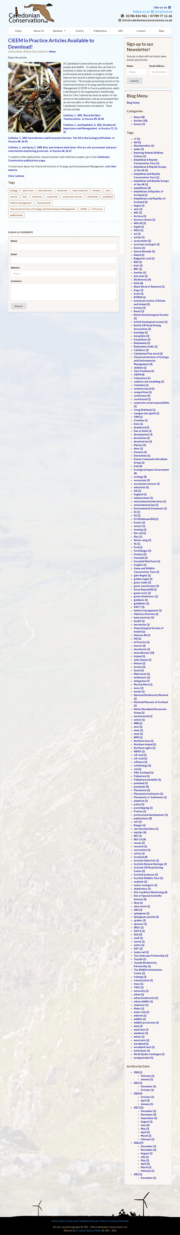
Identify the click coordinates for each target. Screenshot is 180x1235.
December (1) (148, 1086)
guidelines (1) (141, 603)
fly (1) (137, 543)
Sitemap (123, 1221)
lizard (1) (139, 670)
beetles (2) (140, 272)
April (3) (145, 1132)
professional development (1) (151, 815)
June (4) (145, 1125)
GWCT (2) (139, 607)
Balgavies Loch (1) (144, 258)
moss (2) (138, 688)
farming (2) (140, 529)
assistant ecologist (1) (147, 244)
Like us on (162, 7)
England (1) (140, 494)
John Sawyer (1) (142, 659)
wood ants (62, 190)
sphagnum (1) (141, 913)
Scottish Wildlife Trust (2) (148, 878)
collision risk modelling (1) (149, 381)
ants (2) (138, 209)
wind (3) (138, 1026)
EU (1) (137, 515)
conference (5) (142, 395)
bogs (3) (138, 290)
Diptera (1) (140, 445)
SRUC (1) (139, 927)
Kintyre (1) (139, 663)
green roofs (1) (142, 593)
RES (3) (138, 835)
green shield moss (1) (146, 596)
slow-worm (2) (142, 906)
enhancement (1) (143, 498)
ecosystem (52, 197)
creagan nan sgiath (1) (146, 413)
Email (14, 254)
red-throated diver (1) (146, 828)
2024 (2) (138, 1072)
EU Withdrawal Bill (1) (146, 519)
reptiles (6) (140, 832)
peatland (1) (141, 783)
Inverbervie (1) (142, 649)
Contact (141, 30)
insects (14, 197)
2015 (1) (138, 1174)
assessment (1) (142, 240)
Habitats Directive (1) (146, 614)
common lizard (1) (144, 388)
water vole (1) (141, 1012)
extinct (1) (139, 526)
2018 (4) (138, 1093)
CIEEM (83, 209)
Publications (100, 30)
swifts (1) (139, 945)
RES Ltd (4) (140, 839)
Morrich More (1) (143, 684)
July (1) (145, 1157)
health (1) (139, 621)
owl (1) (137, 769)
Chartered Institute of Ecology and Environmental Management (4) (151, 361)
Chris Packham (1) (144, 371)
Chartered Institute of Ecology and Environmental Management (42, 209)
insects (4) (140, 645)
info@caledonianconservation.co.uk (147, 20)
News (53, 51)
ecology (14, 190)
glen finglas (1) (142, 575)
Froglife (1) (140, 564)
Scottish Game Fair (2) (146, 860)
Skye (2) (138, 902)
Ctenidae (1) (141, 420)
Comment (16, 281)
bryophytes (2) (142, 339)
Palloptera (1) (142, 776)
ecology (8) (140, 476)
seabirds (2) (140, 881)
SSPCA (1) (139, 931)
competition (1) (143, 392)
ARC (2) (138, 212)
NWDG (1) (139, 751)
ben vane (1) (141, 276)
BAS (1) (138, 262)
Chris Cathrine (16, 176)
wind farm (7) (141, 1029)
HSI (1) (137, 638)
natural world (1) (143, 716)
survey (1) (139, 941)
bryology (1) (141, 332)
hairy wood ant (80, 190)
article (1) (139, 237)
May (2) (145, 1160)
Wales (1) (139, 1008)
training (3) (140, 976)
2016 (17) (138, 1142)
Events (80, 30)
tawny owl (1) (141, 952)
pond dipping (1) (143, 807)
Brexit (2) (139, 311)
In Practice (97, 209)
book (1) (138, 293)
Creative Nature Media (88, 1230)
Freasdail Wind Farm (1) (147, 561)
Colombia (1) (141, 385)
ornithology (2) (142, 765)
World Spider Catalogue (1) (149, 1054)
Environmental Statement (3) (150, 508)
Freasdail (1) (141, 557)
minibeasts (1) (142, 677)
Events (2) (139, 522)
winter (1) (139, 1036)
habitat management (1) (148, 610)
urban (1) (139, 994)
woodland (108, 197)
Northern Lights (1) (144, 748)
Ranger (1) (140, 825)
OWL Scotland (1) (143, 772)
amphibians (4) (142, 188)
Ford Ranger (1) (142, 550)
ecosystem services (72, 197)
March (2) (146, 1135)
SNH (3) (138, 909)
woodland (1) (141, 1043)
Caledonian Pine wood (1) (148, 353)
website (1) (140, 1015)
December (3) (148, 1146)
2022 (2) (138, 1083)
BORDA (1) (140, 297)
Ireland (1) (139, 656)
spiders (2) (140, 920)
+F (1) (137, 138)
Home (18, 30)
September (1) (149, 1118)
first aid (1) (140, 533)
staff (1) (138, 938)
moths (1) (139, 691)
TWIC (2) (138, 987)
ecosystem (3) (142, 480)
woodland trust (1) (144, 1047)
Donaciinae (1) (142, 455)
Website (15, 267)
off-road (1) (140, 758)
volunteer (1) (141, 1005)
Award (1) (139, 255)
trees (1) (138, 984)
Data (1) (138, 424)
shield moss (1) (142, 888)
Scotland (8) (140, 857)
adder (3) (139, 149)
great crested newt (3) (146, 586)
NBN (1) (138, 723)
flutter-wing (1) (142, 540)
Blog (161, 30)
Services (57, 30)
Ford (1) (138, 547)
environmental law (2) (146, 505)
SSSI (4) (138, 934)
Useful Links (58, 1221)
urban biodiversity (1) (146, 998)
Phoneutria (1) (142, 790)
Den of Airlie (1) (143, 431)
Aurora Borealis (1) (144, 251)
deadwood (92, 197)
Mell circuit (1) (142, 674)
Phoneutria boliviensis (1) (148, 793)
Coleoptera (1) (142, 378)
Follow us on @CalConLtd (152, 11)
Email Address (156, 66)
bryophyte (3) (141, 336)
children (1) (140, 367)
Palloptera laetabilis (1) (147, 779)
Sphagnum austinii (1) (146, 917)
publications (16, 215)
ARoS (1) (138, 230)
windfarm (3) (141, 1033)
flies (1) (138, 536)
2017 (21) (138, 1107)
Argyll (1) (139, 226)
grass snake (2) (142, 582)
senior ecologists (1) (145, 885)
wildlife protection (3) (146, 1022)
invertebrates (45, 190)
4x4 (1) (137, 142)
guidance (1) (141, 600)
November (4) (148, 1114)
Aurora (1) (139, 248)
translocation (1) (143, 980)
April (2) (145, 1100)
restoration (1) (142, 850)
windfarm (37, 197)
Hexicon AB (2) (142, 635)
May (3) (145, 1128)
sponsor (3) (140, 924)
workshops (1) (142, 1050)
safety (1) (139, 853)
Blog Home (133, 102)
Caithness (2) (141, 350)
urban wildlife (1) (143, 1001)
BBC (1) (138, 269)
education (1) (141, 487)
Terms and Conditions (77, 1221)
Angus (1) (139, 205)
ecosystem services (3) (147, 483)
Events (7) (139, 124)
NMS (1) (138, 737)
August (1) (147, 1121)
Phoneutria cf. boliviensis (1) (150, 797)
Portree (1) (140, 811)
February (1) (147, 1075)
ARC (120, 30)
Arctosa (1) (140, 216)
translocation (44, 203)
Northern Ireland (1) (145, 744)
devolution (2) (142, 438)
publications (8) (143, 818)
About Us (39, 30)
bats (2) (138, 265)
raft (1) (138, 821)
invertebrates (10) (144, 652)
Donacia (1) (140, 452)
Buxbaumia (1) (142, 343)
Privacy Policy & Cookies (104, 1221)
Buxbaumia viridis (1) (146, 346)
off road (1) (140, 755)
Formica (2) (140, 554)
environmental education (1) (150, 501)
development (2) (143, 434)
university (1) (141, 991)
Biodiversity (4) (142, 279)
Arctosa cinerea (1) (144, 219)
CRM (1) (138, 416)
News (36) (139, 117)
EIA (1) (137, 490)
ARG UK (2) (140, 223)
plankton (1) (141, 800)
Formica (97, 190)
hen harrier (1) (142, 624)
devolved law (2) (143, 441)
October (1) (147, 1090)
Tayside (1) (140, 959)
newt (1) (138, 733)
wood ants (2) (141, 1040)
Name (14, 241)
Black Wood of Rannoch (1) (149, 286)
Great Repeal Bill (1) (145, 589)
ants (108, 190)
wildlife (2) (140, 1019)
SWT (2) (138, 948)
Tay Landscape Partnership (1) (151, 955)
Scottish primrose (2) (146, 874)
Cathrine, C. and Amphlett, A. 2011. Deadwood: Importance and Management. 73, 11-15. (90, 128)
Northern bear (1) (143, 741)
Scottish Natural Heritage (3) (150, 864)
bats (25, 197)
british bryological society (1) (151, 322)
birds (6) (138, 283)
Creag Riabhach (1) (144, 409)
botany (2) (140, 307)
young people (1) (143, 1057)
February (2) (147, 1139)
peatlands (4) (141, 786)
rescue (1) (139, 843)
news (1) (138, 730)
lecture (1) (139, 667)
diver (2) (138, 448)
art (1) (137, 233)
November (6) (148, 1149)
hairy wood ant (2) (144, 617)
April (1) (145, 1163)
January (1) (147, 1079)
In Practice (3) (141, 642)
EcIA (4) (138, 466)
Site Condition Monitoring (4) (150, 892)
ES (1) (137, 512)
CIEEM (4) (139, 374)
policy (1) (139, 804)
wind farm (28, 190)
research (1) (140, 846)
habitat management (21, 203)
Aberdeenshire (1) (144, 145)
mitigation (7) (142, 681)
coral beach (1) (142, 399)
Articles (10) (140, 120)
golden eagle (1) (143, 579)
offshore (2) (140, 762)
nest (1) (138, 726)
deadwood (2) (141, 427)
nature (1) (139, 719)
